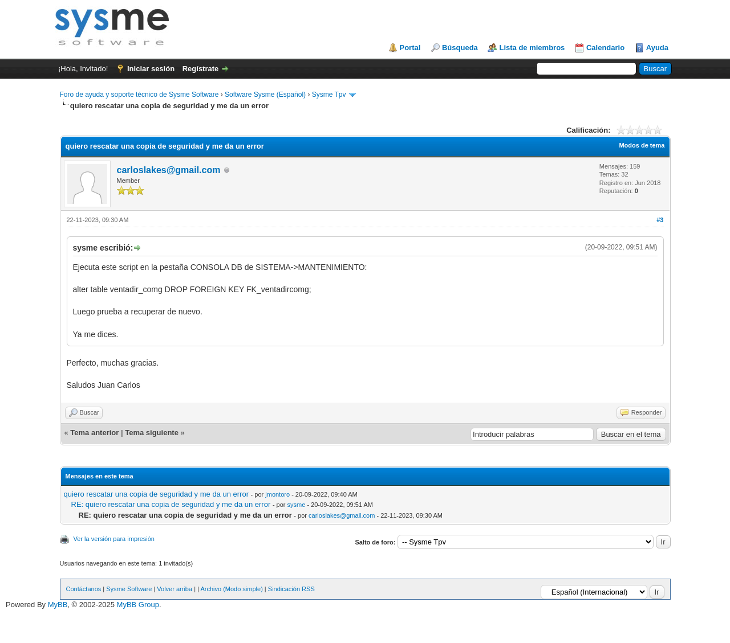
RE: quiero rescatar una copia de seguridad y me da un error (171, 504)
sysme (296, 504)
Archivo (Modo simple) (231, 588)
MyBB (58, 604)
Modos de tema (641, 145)
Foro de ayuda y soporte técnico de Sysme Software (139, 95)
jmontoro (277, 494)
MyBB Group (138, 604)
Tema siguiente (152, 432)
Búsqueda (460, 47)
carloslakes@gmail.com (169, 170)
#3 (659, 219)
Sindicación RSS (291, 588)
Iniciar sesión (151, 68)
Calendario (605, 47)
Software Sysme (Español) (265, 95)
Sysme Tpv (329, 95)
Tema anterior (94, 432)
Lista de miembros (532, 47)
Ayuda (657, 47)
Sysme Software (129, 588)
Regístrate (200, 68)
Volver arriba (174, 588)
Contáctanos (84, 588)
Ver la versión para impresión (114, 538)
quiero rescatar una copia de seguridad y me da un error (156, 494)
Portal (410, 47)
